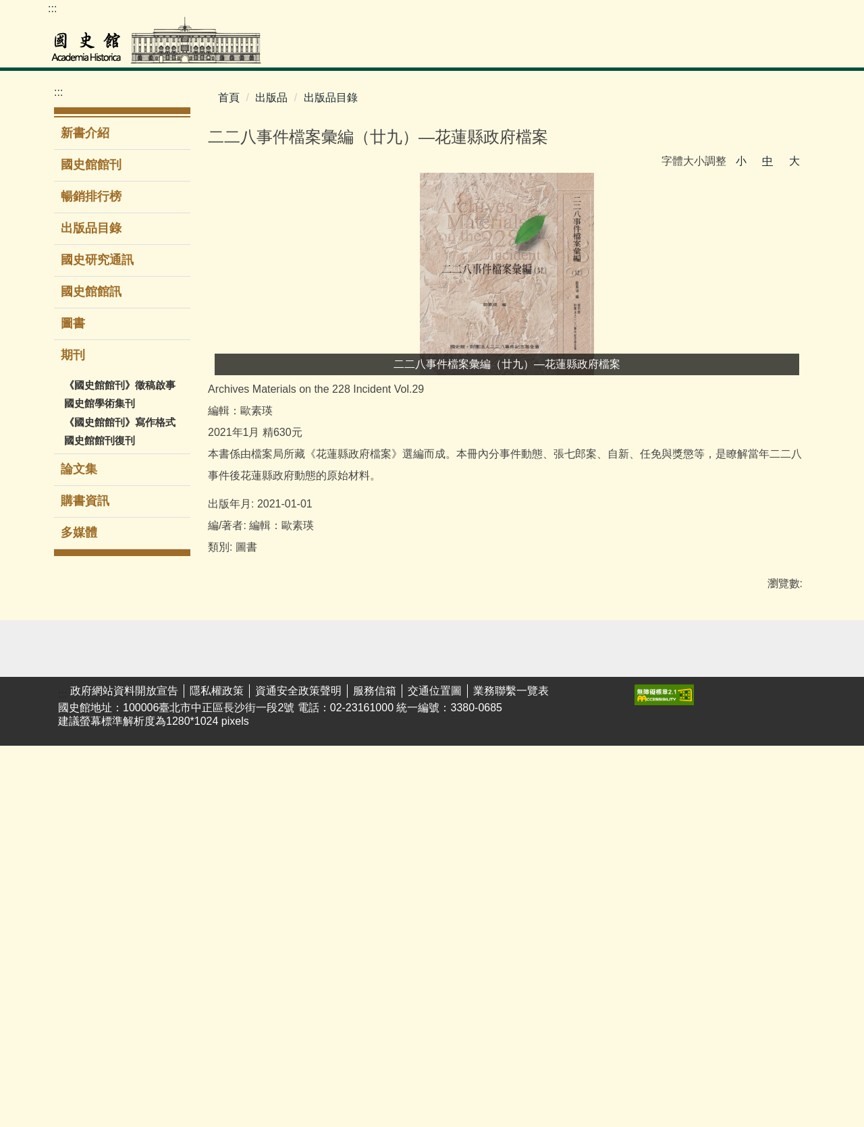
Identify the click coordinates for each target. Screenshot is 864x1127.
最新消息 (503, 752)
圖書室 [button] (466, 50)
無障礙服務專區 (600, 885)
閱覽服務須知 (80, 975)
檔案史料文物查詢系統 (80, 772)
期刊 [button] (74, 355)
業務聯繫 (677, 752)
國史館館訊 (91, 291)
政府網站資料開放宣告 (124, 1072)
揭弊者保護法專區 (774, 822)
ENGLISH (721, 14)
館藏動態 (69, 1017)
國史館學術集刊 (99, 403)
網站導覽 (748, 14)
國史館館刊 (91, 164)
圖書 (73, 323)
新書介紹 (85, 133)
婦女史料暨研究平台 (80, 947)
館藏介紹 (69, 996)
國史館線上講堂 (340, 801)
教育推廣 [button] (594, 50)
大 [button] (794, 161)
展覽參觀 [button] (527, 50)
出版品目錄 (91, 228)
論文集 (79, 469)
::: (52, 8)
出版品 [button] (654, 50)
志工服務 (243, 856)
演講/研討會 (336, 752)
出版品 (271, 97)
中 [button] (767, 161)
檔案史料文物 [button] (393, 50)
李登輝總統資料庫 (80, 912)
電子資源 (156, 857)
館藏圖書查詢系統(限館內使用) (169, 766)
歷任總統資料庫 (80, 842)
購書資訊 (85, 500)
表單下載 (677, 773)
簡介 (579, 752)
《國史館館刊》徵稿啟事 (120, 385)
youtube (775, 14)
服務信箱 (374, 1072)
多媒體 (79, 532)
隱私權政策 (217, 1072)
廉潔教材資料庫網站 (774, 857)
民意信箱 (677, 794)
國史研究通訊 (97, 260)
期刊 (405, 836)
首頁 (229, 97)
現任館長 (590, 794)
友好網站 (763, 752)
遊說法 (758, 773)
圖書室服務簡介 (167, 808)
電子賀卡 (590, 933)
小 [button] (741, 161)
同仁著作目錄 (600, 912)
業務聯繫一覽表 (511, 1072)
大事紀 (584, 773)
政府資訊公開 (514, 794)
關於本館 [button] (782, 50)
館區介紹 (590, 856)
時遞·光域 (331, 829)
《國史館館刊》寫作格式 (120, 422)
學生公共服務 (340, 773)
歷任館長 (590, 815)
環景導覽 (243, 815)
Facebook (802, 14)
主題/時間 (244, 752)
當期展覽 (243, 773)
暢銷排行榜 (91, 196)
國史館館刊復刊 (99, 440)
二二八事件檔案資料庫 (80, 807)
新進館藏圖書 (167, 836)
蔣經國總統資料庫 (80, 877)
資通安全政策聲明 (298, 1072)
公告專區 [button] (715, 50)
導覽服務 (243, 836)
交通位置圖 (435, 1072)
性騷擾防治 (769, 794)
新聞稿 (498, 773)
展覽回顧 (243, 794)
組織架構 (590, 836)
